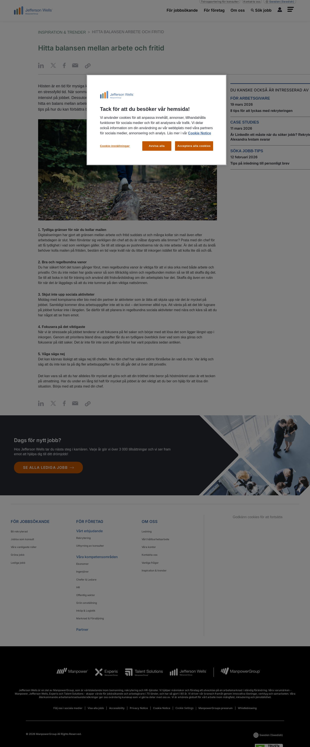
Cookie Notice (199, 133)
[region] (156, 120)
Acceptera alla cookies (194, 146)
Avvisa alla (157, 146)
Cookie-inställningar (115, 146)
